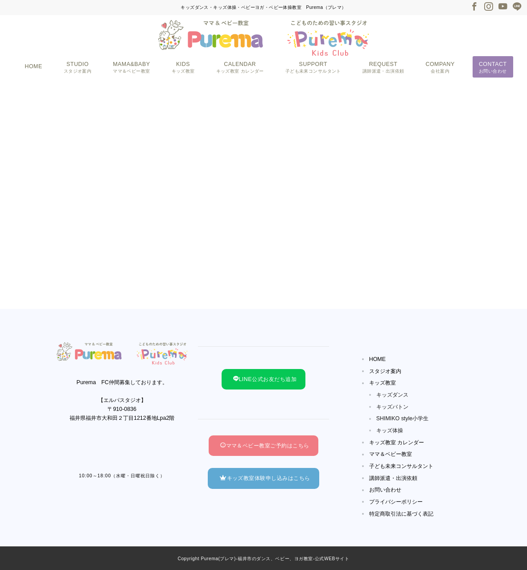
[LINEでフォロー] (517, 7)
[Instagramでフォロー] (488, 7)
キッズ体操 (389, 430)
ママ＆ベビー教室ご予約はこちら (264, 446)
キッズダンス (392, 395)
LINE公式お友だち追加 (264, 379)
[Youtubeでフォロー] (502, 7)
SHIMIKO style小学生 (402, 418)
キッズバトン (392, 407)
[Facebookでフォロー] (474, 7)
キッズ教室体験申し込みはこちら (264, 478)
